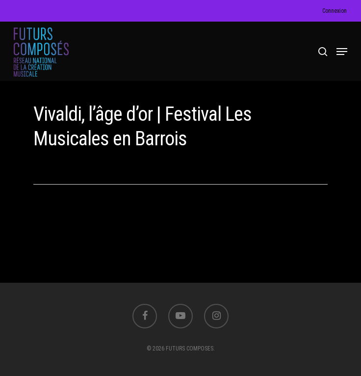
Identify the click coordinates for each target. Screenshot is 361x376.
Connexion (334, 10)
